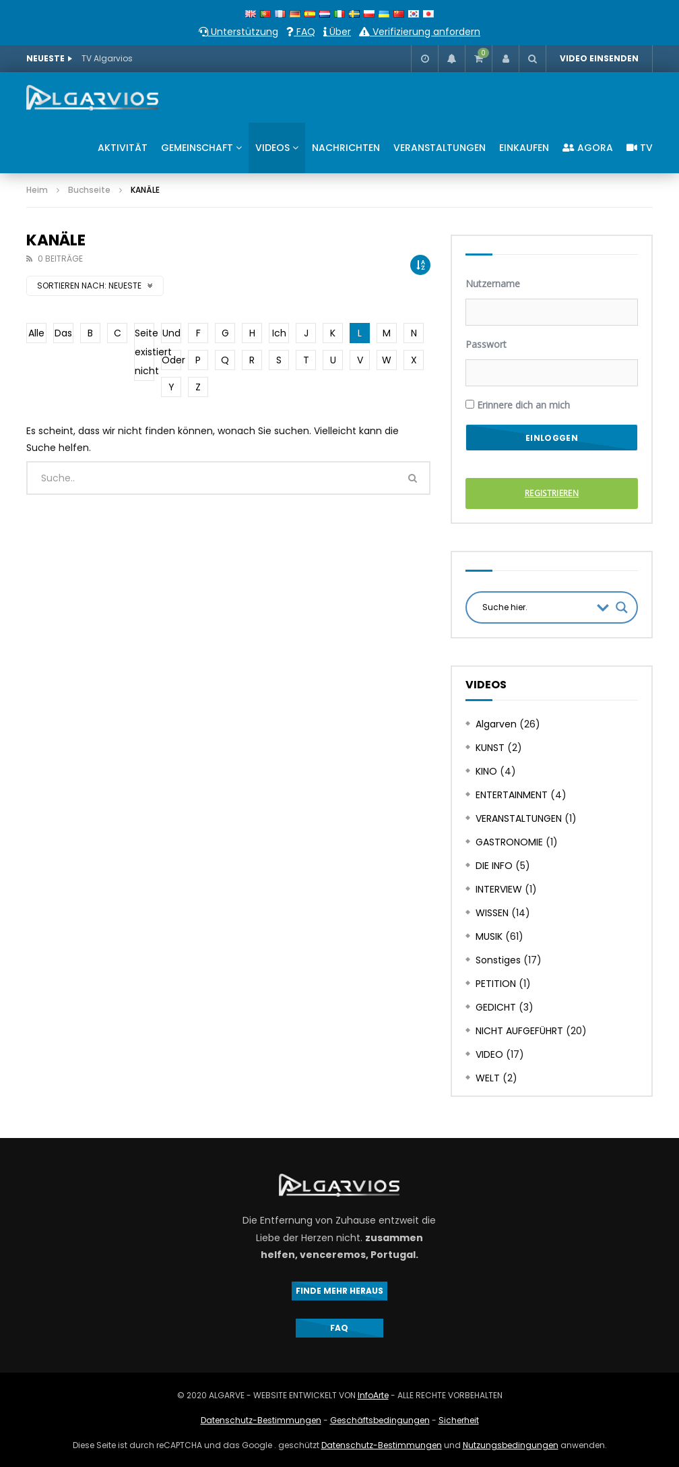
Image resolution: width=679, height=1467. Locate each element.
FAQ (300, 31)
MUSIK (489, 936)
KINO (486, 771)
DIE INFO (494, 865)
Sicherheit (459, 1420)
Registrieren (552, 493)
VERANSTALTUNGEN (439, 147)
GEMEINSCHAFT (197, 147)
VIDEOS (272, 147)
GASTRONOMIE (509, 842)
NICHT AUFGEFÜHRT (519, 1031)
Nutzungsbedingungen (510, 1445)
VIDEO (489, 1054)
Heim (37, 190)
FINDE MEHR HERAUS (339, 1290)
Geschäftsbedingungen (380, 1420)
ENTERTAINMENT (512, 795)
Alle (36, 333)
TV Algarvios (107, 58)
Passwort (486, 344)
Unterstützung (238, 31)
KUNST (490, 747)
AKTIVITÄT (123, 147)
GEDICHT (496, 1007)
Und (171, 333)
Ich (279, 333)
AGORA (587, 147)
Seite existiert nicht (144, 352)
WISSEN (492, 913)
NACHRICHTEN (346, 147)
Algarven (496, 724)
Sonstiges (498, 960)
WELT (488, 1078)
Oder (171, 360)
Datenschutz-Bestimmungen (261, 1420)
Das (63, 333)
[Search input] (536, 607)
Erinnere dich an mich (517, 404)
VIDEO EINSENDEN (599, 58)
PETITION (496, 983)
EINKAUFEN (524, 147)
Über (337, 31)
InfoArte (373, 1395)
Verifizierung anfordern (419, 31)
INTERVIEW (499, 889)
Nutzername (492, 283)
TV (639, 147)
